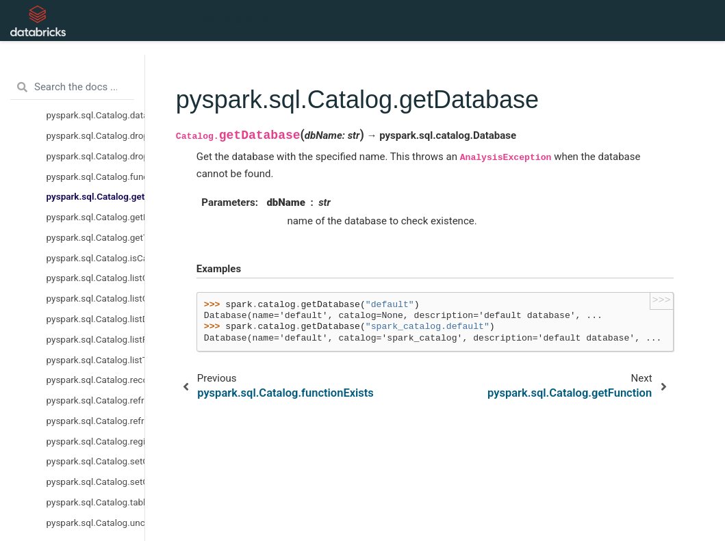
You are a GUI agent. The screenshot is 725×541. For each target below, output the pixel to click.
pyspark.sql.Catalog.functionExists (95, 176)
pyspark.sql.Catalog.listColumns (95, 298)
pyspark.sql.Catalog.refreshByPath (95, 400)
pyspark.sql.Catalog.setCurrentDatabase (95, 481)
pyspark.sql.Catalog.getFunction (95, 216)
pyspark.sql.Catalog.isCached (95, 257)
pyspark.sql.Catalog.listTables (95, 359)
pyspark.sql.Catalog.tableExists (95, 502)
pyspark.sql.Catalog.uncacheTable (95, 522)
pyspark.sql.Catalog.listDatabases (95, 318)
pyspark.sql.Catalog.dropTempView (95, 155)
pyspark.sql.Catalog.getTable (95, 237)
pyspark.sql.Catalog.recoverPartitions (95, 379)
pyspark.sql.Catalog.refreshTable (95, 420)
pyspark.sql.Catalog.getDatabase (95, 196)
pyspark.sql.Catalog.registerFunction (95, 441)
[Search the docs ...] (72, 87)
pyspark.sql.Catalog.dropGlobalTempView (95, 135)
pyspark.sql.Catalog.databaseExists (95, 114)
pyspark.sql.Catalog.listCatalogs (95, 277)
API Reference (235, 20)
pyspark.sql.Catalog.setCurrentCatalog (95, 461)
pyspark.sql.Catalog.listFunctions (95, 339)
